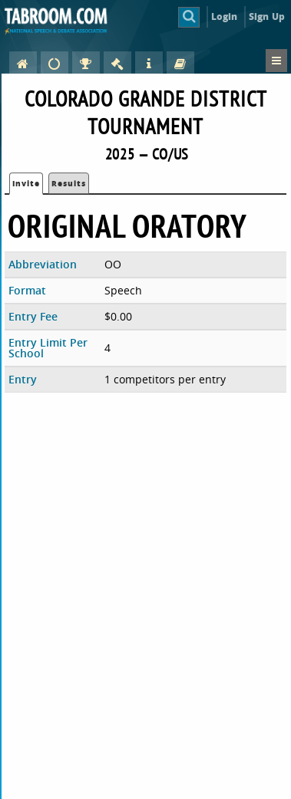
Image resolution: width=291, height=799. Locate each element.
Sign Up (267, 16)
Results (68, 183)
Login (224, 16)
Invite (26, 183)
